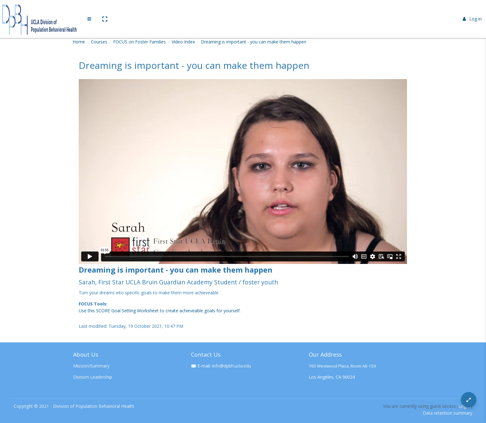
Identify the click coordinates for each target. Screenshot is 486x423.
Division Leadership (92, 377)
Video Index (183, 42)
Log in (472, 10)
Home (79, 42)
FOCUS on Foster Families (139, 42)
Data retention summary (447, 413)
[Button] (468, 399)
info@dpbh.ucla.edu (231, 366)
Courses (99, 42)
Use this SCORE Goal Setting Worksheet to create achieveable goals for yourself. (160, 311)
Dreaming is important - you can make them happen (253, 42)
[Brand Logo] (40, 10)
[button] (104, 10)
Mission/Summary (91, 366)
